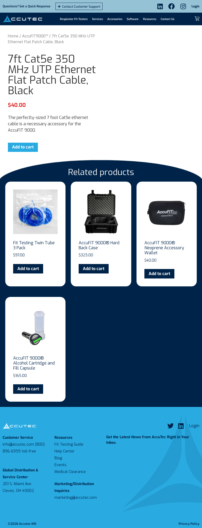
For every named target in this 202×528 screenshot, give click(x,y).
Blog (58, 458)
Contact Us (167, 19)
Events (60, 464)
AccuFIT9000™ (35, 36)
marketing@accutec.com (75, 497)
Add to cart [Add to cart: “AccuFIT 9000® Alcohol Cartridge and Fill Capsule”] (28, 389)
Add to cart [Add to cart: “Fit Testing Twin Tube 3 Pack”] (28, 268)
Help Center (64, 451)
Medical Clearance (70, 471)
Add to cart (23, 147)
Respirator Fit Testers (74, 19)
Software (133, 19)
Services (97, 19)
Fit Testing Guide (68, 444)
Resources (149, 19)
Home (13, 36)
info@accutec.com (18, 444)
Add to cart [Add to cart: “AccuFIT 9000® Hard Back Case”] (93, 268)
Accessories (114, 19)
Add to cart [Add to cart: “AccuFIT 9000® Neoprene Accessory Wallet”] (159, 273)
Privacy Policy (189, 524)
